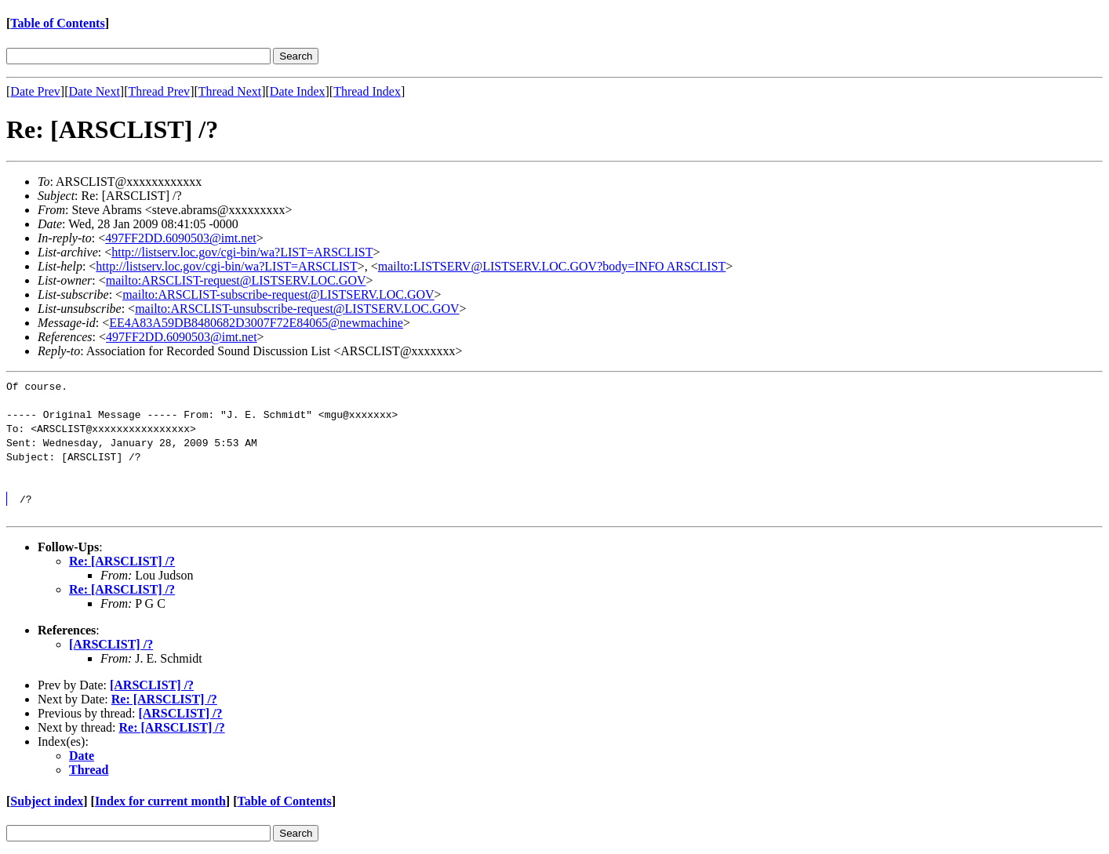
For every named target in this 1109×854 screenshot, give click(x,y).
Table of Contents (57, 23)
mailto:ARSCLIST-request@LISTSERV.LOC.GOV (236, 280)
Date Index (297, 91)
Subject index (46, 801)
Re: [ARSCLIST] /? (122, 561)
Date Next (94, 91)
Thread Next (229, 91)
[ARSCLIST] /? (111, 644)
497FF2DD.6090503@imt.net (180, 238)
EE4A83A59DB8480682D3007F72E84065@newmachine (256, 322)
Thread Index (367, 91)
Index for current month (160, 801)
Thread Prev (159, 91)
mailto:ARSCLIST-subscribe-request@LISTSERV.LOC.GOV (278, 294)
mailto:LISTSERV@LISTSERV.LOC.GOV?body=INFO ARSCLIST (552, 266)
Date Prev (35, 91)
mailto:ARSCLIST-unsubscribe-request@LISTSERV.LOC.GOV (297, 308)
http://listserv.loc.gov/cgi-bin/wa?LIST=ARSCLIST (242, 252)
